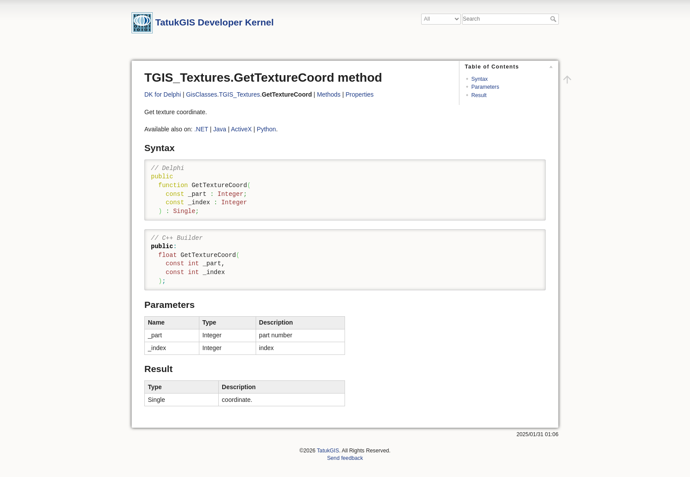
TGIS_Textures (239, 94)
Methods (329, 94)
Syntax (479, 79)
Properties (359, 94)
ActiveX (241, 129)
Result (479, 95)
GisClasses (201, 94)
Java (219, 129)
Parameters (485, 87)
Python (266, 129)
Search (554, 19)
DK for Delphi (162, 94)
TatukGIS (328, 451)
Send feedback (345, 458)
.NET (201, 129)
